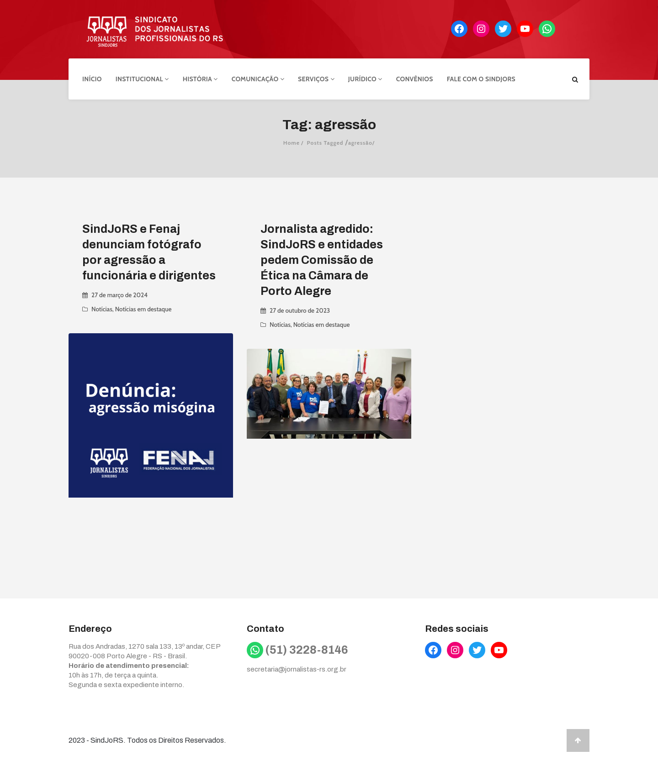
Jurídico (365, 79)
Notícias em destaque (143, 309)
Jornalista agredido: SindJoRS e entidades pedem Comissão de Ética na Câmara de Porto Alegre (321, 260)
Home (291, 142)
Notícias (101, 309)
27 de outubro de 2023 (300, 310)
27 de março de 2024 (119, 295)
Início (92, 79)
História (200, 79)
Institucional (142, 79)
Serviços (316, 79)
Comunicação (258, 79)
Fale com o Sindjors (481, 79)
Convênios (414, 79)
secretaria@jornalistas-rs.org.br (296, 669)
